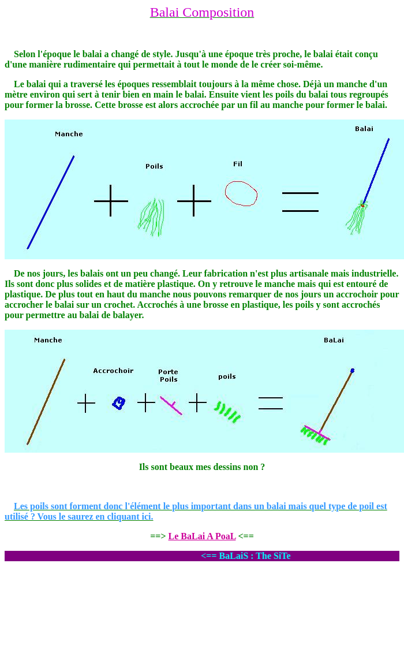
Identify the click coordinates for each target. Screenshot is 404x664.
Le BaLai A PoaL (202, 536)
